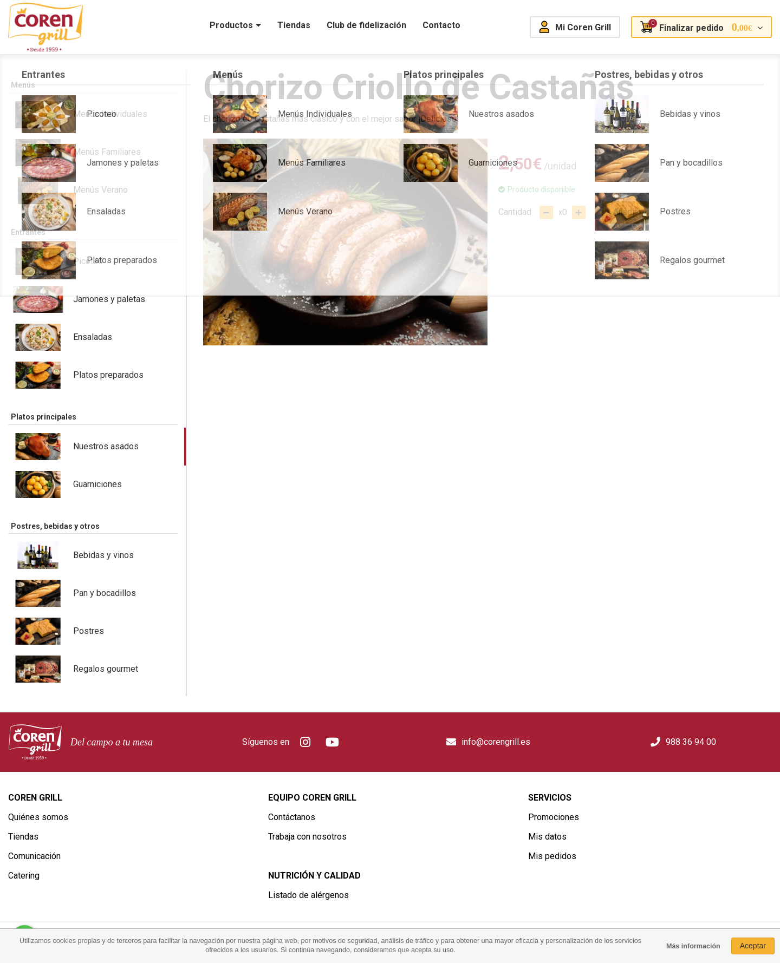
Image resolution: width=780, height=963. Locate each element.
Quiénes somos (38, 817)
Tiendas (23, 836)
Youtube (332, 742)
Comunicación (34, 856)
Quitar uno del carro (546, 212)
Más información (693, 946)
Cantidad (514, 212)
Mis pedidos (552, 856)
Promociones (553, 817)
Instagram (305, 742)
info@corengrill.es (495, 742)
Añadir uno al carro (579, 212)
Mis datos (547, 836)
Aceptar (753, 945)
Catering (24, 875)
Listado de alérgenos (308, 895)
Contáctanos (291, 817)
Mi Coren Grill (583, 27)
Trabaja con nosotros (307, 836)
